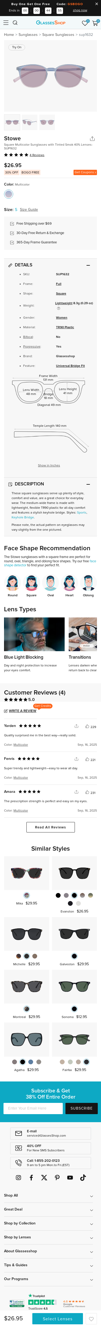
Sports (81, 512)
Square (61, 293)
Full (58, 284)
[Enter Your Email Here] (33, 1108)
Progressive (31, 346)
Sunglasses (28, 35)
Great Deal (13, 1209)
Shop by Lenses (17, 1237)
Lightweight (63, 303)
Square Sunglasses (58, 35)
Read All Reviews (50, 827)
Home (9, 35)
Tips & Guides (15, 1265)
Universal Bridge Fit (70, 366)
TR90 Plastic (65, 327)
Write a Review (22, 711)
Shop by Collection (20, 1223)
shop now (80, 10)
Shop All (11, 1195)
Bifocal (28, 337)
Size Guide (29, 210)
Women (61, 317)
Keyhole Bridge (23, 517)
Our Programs (16, 1279)
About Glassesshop (20, 1251)
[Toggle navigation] (6, 22)
